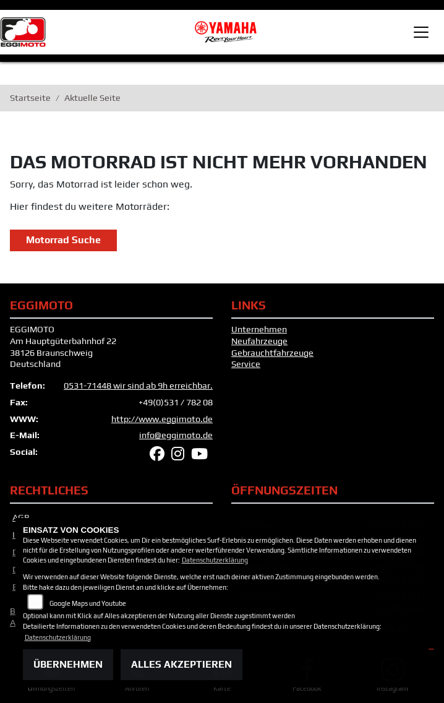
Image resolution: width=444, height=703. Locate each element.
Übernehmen (68, 664)
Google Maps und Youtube (87, 603)
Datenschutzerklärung (215, 560)
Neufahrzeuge (259, 341)
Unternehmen (259, 329)
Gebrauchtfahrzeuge (272, 353)
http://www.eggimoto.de (162, 419)
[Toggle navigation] (421, 32)
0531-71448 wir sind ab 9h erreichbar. (138, 385)
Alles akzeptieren (181, 664)
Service (245, 364)
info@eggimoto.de (176, 435)
